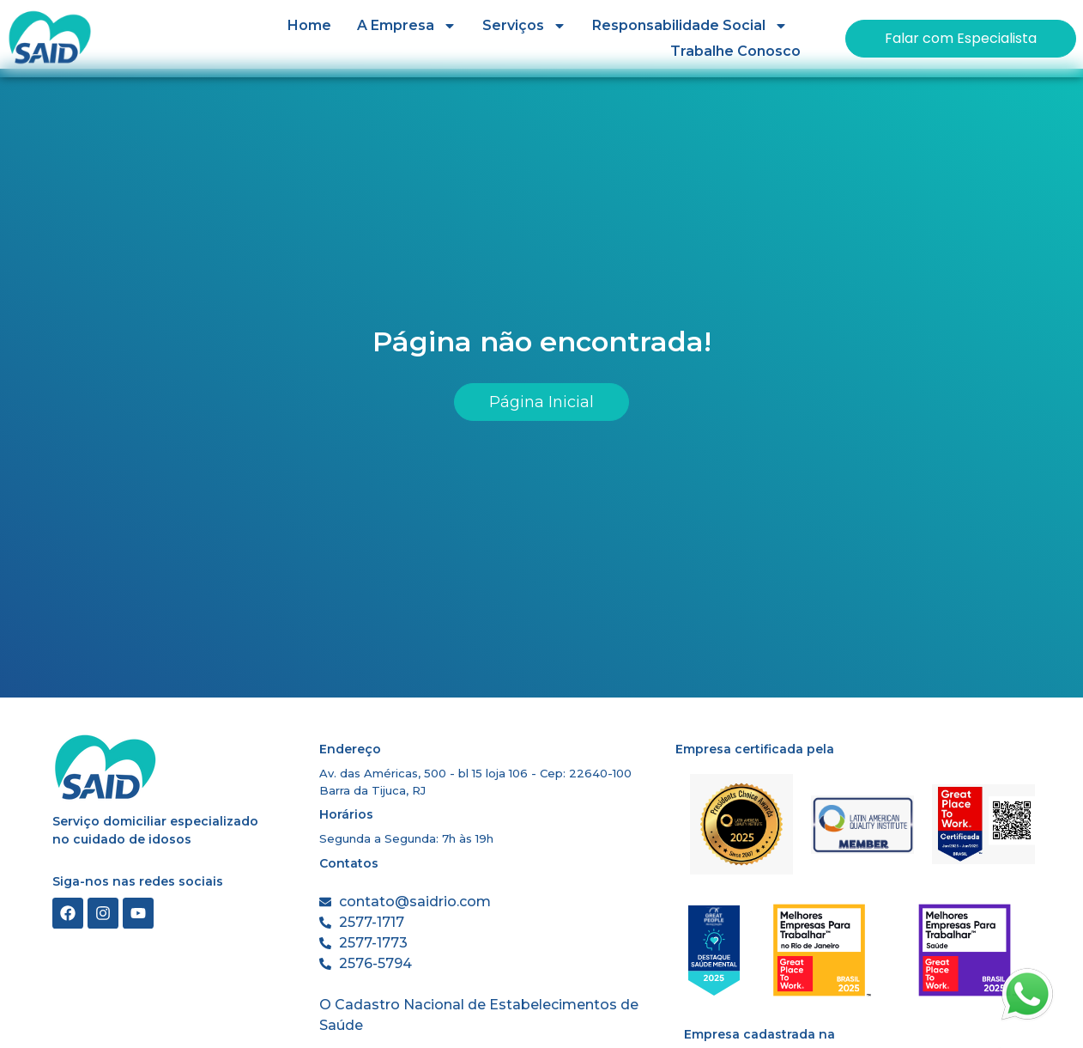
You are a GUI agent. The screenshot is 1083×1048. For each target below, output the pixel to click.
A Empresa (407, 26)
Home (309, 25)
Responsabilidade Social (690, 26)
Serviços (524, 26)
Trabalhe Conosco (735, 51)
